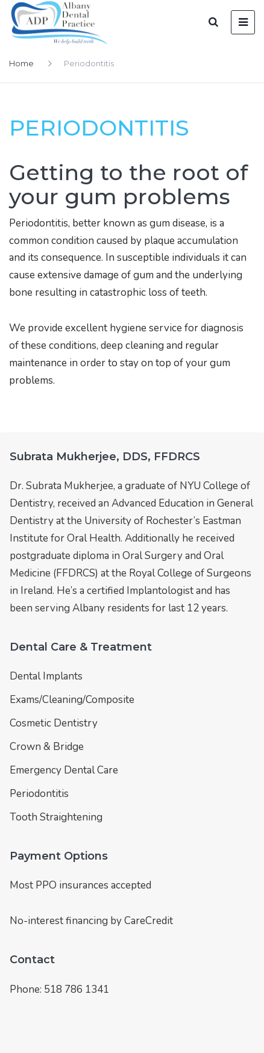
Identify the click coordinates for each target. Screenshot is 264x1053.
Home (21, 63)
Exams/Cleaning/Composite (72, 700)
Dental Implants (46, 676)
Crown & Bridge (47, 747)
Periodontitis (39, 794)
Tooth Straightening (56, 817)
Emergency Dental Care (64, 770)
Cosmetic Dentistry (54, 723)
